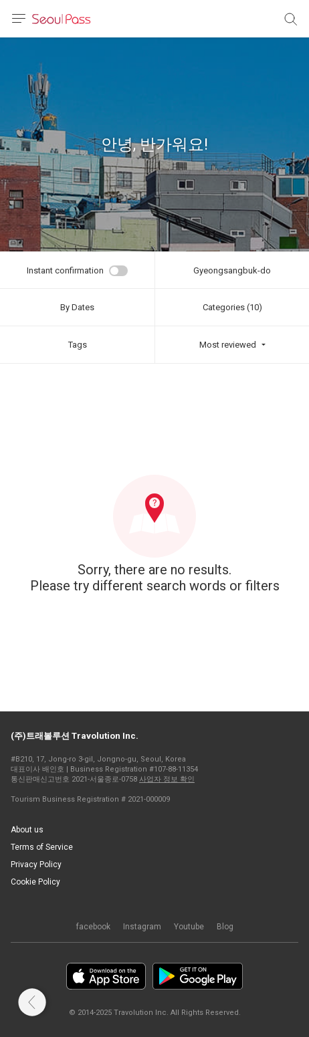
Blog (225, 926)
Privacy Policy (36, 864)
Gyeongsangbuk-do (232, 270)
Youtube (189, 926)
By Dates (77, 307)
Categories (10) (232, 307)
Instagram (142, 926)
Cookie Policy (35, 882)
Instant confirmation (65, 270)
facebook (93, 926)
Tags (77, 345)
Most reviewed (227, 345)
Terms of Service (42, 847)
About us (27, 829)
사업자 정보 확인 (167, 779)
